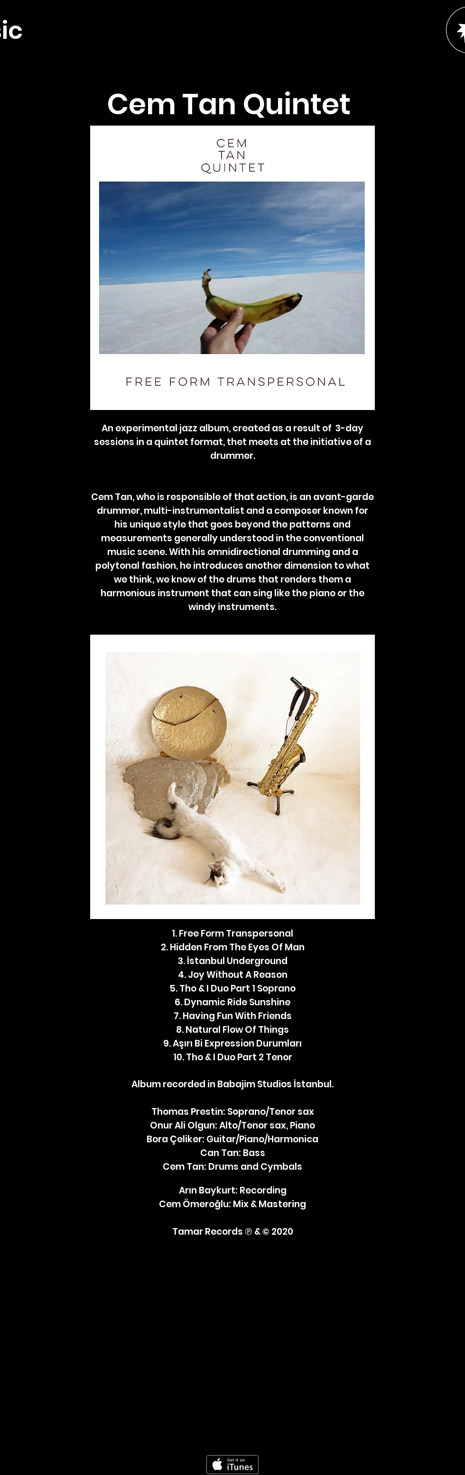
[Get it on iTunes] (232, 1464)
